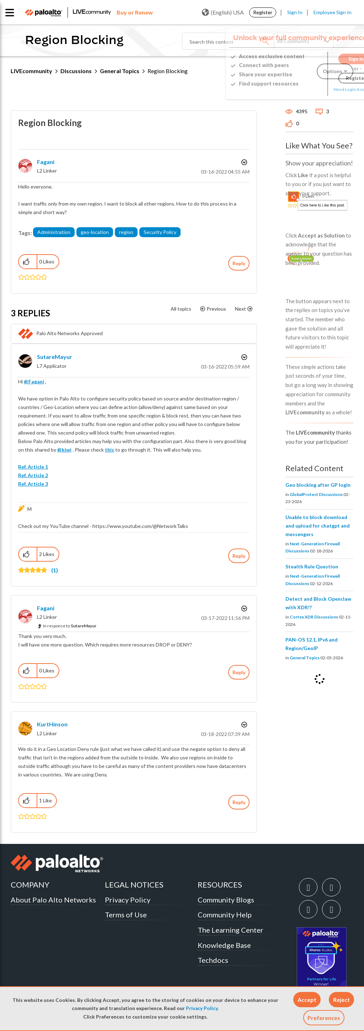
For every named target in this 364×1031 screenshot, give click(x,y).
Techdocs (213, 960)
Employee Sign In (333, 12)
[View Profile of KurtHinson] (52, 724)
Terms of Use (126, 914)
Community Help (225, 914)
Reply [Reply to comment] (238, 556)
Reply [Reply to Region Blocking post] (238, 263)
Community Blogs (226, 899)
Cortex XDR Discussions (314, 617)
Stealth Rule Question (311, 566)
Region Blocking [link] (168, 70)
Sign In (295, 12)
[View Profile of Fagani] (45, 162)
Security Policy (160, 232)
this (109, 450)
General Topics (119, 70)
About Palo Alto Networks (53, 899)
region (126, 232)
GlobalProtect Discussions (316, 494)
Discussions (76, 70)
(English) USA (223, 12)
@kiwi (64, 450)
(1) (54, 570)
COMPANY (30, 884)
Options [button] (243, 162)
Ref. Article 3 (33, 484)
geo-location (95, 232)
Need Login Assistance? (321, 89)
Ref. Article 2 (33, 475)
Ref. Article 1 (33, 467)
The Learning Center (230, 930)
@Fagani (34, 381)
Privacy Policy (202, 1008)
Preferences (323, 1017)
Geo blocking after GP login (317, 485)
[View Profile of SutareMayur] (54, 356)
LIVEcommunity (31, 70)
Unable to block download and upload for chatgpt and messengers (317, 525)
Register (262, 12)
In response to (69, 625)
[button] (307, 999)
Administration (53, 232)
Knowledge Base (224, 945)
